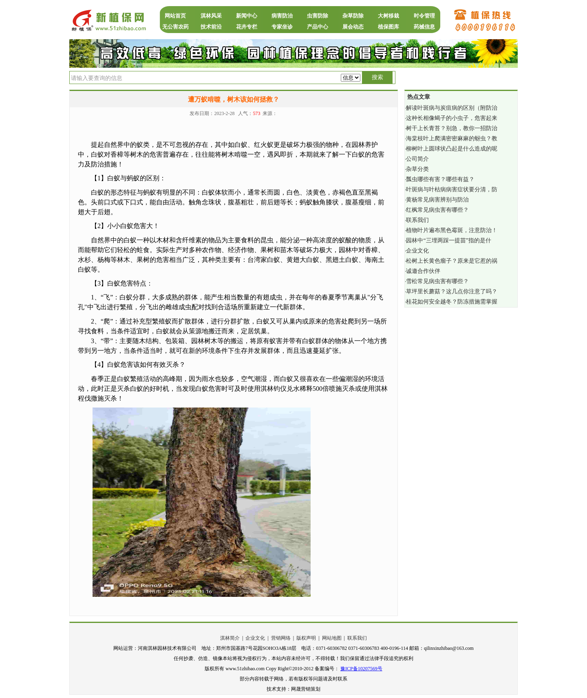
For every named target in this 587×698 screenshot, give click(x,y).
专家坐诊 (282, 27)
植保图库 (388, 27)
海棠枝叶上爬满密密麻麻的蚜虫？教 (451, 138)
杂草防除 (353, 16)
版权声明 (306, 638)
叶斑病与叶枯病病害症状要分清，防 (451, 189)
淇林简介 (230, 638)
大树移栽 (388, 16)
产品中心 (317, 27)
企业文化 (417, 251)
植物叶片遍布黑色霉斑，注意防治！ (451, 230)
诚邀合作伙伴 (423, 271)
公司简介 (417, 159)
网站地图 (332, 638)
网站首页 (175, 16)
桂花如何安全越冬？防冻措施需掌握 (451, 302)
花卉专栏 (246, 27)
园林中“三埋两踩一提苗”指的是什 (448, 240)
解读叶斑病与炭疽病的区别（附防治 (451, 108)
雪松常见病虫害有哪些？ (437, 281)
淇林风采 (211, 16)
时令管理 (424, 16)
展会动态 (353, 27)
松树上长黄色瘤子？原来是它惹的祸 (451, 261)
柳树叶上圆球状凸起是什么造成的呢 (451, 149)
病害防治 (282, 16)
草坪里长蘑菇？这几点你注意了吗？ (451, 291)
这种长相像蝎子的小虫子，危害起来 (451, 118)
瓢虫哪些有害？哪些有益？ (440, 179)
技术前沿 (211, 27)
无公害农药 (175, 27)
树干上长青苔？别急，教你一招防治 (451, 128)
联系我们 (417, 220)
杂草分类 (417, 169)
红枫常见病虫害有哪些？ (437, 210)
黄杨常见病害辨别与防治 (437, 200)
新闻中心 (246, 16)
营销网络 (281, 638)
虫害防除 (317, 16)
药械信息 (424, 27)
